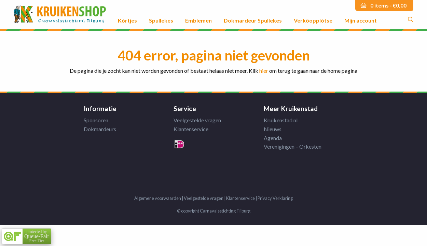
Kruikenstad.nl (281, 120)
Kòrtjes (127, 20)
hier (263, 70)
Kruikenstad (60, 14)
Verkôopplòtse (313, 20)
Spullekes (161, 20)
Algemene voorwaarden (157, 198)
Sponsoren (96, 120)
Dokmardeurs (100, 129)
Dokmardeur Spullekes (253, 20)
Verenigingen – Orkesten (292, 146)
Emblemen (198, 20)
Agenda (273, 138)
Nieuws (272, 129)
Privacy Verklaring (275, 198)
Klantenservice (191, 129)
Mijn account (360, 20)
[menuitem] (127, 14)
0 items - (388, 5)
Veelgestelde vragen (197, 120)
